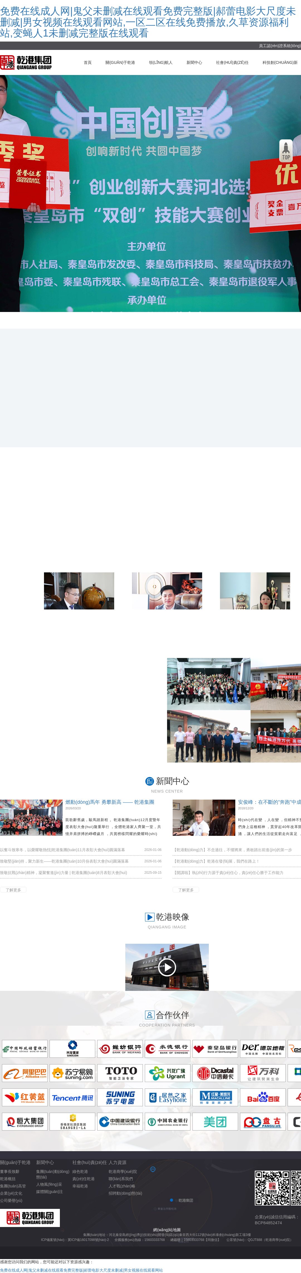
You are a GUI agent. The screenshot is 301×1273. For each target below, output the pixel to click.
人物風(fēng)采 (49, 1184)
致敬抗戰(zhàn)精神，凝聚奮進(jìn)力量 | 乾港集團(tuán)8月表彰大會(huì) (63, 872)
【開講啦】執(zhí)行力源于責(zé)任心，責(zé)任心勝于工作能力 (228, 872)
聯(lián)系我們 (121, 1179)
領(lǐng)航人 (161, 62)
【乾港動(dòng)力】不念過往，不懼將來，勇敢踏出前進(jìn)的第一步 (232, 850)
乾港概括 (8, 1179)
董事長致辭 (9, 1171)
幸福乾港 (80, 1186)
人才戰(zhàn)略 (122, 1186)
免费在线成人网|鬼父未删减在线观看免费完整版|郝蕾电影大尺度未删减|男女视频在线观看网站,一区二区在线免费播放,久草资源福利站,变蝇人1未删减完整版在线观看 (148, 22)
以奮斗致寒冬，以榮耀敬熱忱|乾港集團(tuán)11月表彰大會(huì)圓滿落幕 (62, 850)
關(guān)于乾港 (120, 62)
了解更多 (13, 890)
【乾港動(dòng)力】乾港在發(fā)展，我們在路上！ (216, 861)
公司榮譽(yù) (11, 1200)
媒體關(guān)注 (49, 1191)
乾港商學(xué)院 (123, 1171)
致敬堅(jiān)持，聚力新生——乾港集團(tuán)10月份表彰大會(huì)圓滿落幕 (64, 861)
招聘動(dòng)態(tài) (125, 1193)
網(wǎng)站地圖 (167, 1230)
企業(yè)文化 (11, 1193)
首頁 (88, 62)
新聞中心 (194, 62)
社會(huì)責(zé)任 (232, 62)
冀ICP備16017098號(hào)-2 (88, 1240)
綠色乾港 (80, 1171)
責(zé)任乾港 (83, 1179)
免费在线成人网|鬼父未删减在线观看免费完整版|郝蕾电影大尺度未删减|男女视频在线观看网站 (81, 1270)
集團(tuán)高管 (13, 1186)
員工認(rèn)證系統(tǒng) (280, 45)
